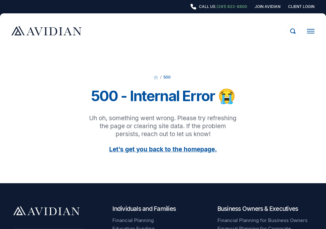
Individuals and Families (144, 208)
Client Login (301, 7)
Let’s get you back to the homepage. (163, 149)
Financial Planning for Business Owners (262, 220)
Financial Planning (133, 220)
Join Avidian (267, 7)
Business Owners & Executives (257, 208)
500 (167, 77)
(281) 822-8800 (231, 6)
